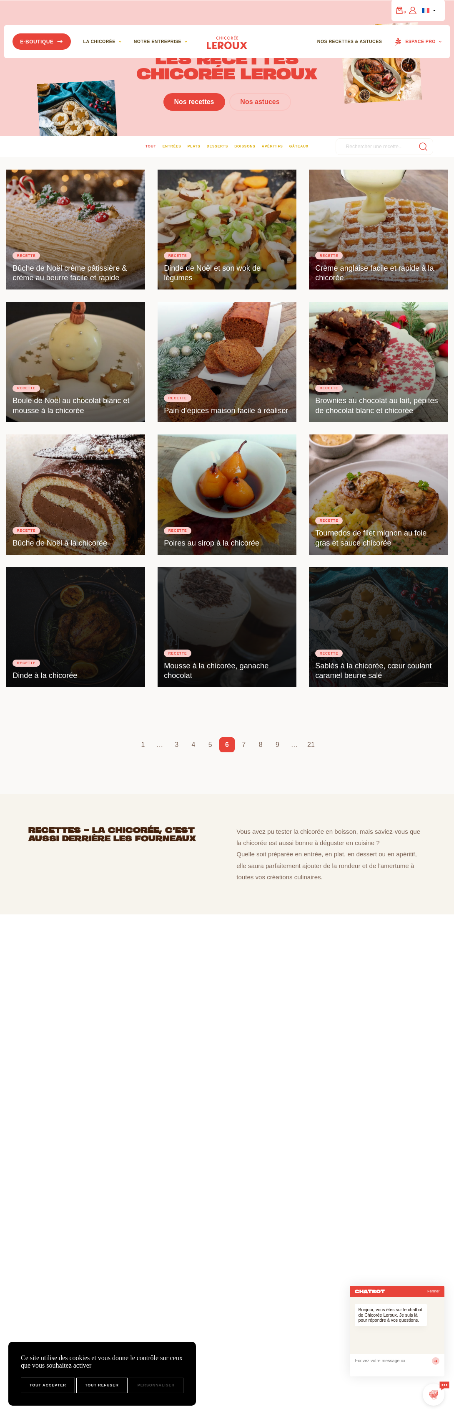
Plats (194, 146)
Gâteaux (299, 146)
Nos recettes (194, 102)
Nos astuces (259, 102)
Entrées (172, 146)
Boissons (244, 146)
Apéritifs (272, 146)
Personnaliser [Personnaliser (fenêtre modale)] (156, 1385)
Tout (150, 146)
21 (311, 744)
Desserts (217, 146)
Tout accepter (48, 1385)
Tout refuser (102, 1385)
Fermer (433, 1291)
